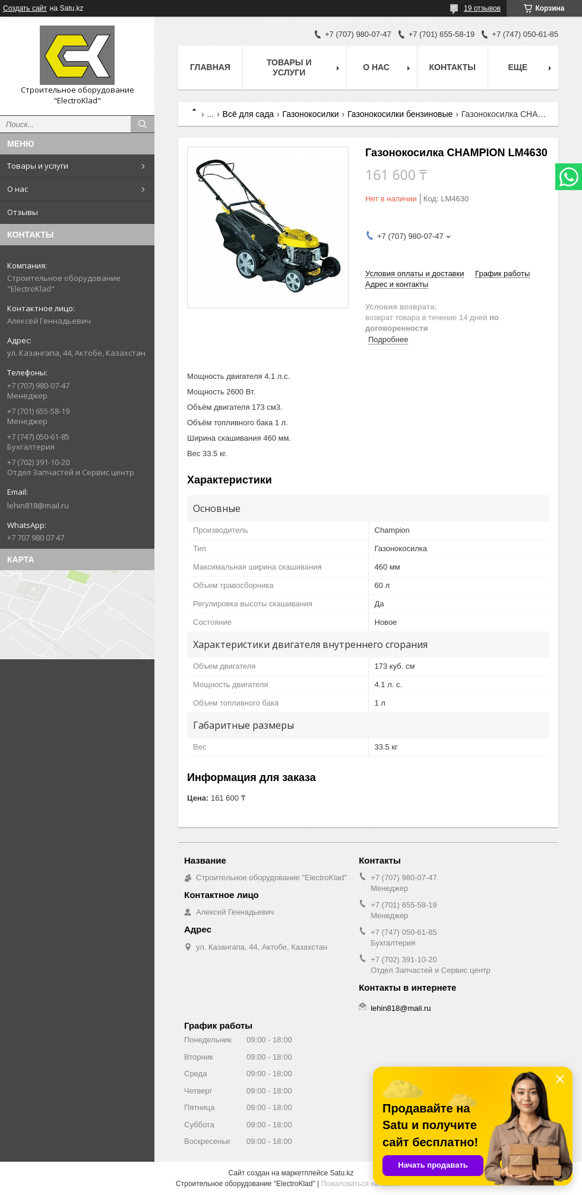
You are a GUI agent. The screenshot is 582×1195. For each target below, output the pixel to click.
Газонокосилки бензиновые (400, 114)
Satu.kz (341, 1173)
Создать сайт (25, 8)
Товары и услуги (37, 165)
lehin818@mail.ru (38, 505)
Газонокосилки (311, 114)
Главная (210, 67)
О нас (17, 189)
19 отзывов (482, 8)
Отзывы (22, 212)
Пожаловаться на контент (363, 1184)
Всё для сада (248, 114)
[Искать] (142, 124)
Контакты (452, 67)
